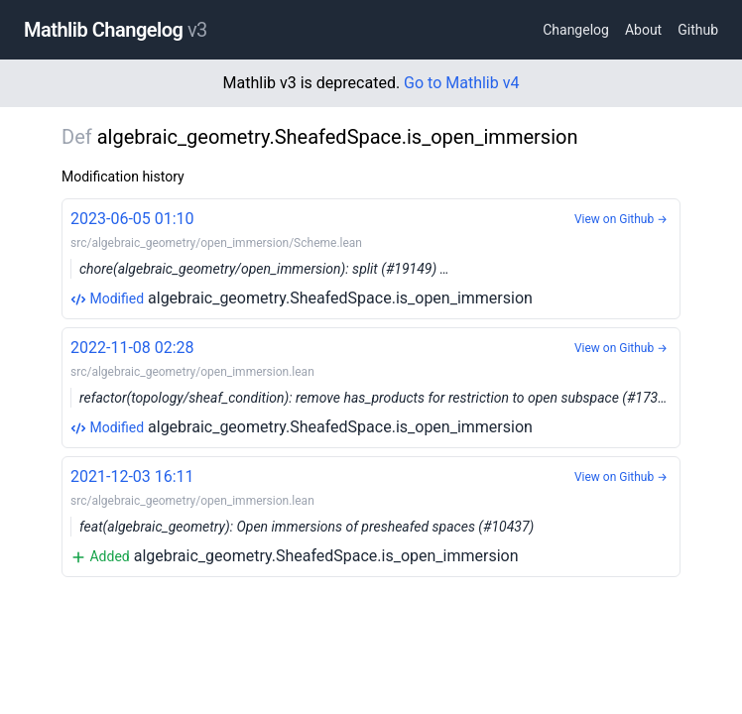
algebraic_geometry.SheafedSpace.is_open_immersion (371, 257)
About (643, 30)
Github (698, 30)
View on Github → (621, 219)
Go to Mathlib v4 (461, 82)
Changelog (576, 30)
